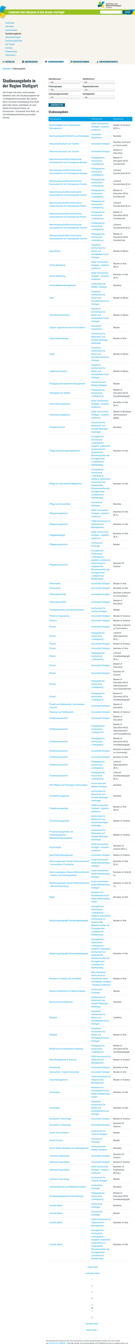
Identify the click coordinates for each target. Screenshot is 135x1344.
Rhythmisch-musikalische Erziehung (66, 1009)
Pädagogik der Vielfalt (59, 353)
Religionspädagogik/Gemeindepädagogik (68, 880)
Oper (51, 258)
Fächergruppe (55, 46)
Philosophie (54, 543)
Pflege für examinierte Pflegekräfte (65, 444)
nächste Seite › (92, 1284)
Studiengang (55, 79)
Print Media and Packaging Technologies (68, 745)
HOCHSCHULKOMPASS (57, 1303)
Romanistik (54, 1027)
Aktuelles (10, 21)
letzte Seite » (92, 1290)
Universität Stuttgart (100, 104)
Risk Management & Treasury (63, 1020)
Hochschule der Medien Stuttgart (99, 245)
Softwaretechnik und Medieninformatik (67, 1147)
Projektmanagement (58, 768)
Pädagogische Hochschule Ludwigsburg (98, 121)
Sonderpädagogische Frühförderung (66, 1156)
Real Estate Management (61, 815)
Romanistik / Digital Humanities (64, 1032)
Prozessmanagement (59, 781)
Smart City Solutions (59, 1092)
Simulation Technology (60, 1079)
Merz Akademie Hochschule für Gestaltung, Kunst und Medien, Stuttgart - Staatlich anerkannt (101, 938)
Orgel (51, 314)
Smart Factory (56, 1100)
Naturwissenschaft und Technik (64, 104)
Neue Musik (54, 211)
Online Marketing (57, 225)
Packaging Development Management (67, 344)
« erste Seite (92, 1227)
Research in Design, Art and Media (65, 938)
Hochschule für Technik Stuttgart (99, 570)
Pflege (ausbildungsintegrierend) (64, 411)
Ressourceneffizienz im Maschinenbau (67, 951)
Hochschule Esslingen (96, 464)
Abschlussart (55, 39)
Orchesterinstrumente (59, 275)
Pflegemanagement (58, 473)
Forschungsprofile (108, 21)
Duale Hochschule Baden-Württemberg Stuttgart (100, 823)
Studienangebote (56, 21)
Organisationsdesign (59, 298)
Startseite (6, 28)
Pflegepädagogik (57, 495)
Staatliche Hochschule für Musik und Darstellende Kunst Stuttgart (100, 211)
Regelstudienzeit (90, 46)
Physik (52, 587)
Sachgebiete (89, 54)
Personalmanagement (59, 364)
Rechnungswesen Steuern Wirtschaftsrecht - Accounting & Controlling (69, 823)
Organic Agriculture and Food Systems (67, 287)
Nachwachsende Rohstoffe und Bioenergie (69, 96)
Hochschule (96, 79)
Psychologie (55, 807)
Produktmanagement (59, 756)
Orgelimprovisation (58, 331)
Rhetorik (53, 977)
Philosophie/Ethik (57, 554)
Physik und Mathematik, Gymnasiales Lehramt (67, 666)
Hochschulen (31, 21)
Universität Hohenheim (96, 96)
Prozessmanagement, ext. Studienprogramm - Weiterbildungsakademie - (61, 795)
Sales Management (58, 1040)
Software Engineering (59, 1116)
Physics (53, 580)
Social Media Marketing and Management (68, 1108)
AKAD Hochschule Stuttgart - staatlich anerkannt (100, 86)
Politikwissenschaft (58, 678)
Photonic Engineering (59, 576)
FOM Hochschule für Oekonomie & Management (100, 484)
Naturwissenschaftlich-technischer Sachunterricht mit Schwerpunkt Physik (67, 164)
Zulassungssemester (58, 54)
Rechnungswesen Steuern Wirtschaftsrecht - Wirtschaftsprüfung (69, 845)
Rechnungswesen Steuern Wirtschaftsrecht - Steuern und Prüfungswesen (69, 834)
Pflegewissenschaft (58, 504)
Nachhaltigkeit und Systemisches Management (64, 87)
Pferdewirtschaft (57, 387)
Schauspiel (54, 1052)
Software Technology (59, 1139)
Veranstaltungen (81, 21)
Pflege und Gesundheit (59, 464)
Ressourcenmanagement (61, 962)
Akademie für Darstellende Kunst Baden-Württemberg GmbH (100, 857)
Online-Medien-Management (62, 245)
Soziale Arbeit (55, 1165)
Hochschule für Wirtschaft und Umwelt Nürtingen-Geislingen (99, 298)
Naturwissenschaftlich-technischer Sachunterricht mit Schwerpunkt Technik (68, 186)
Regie (52, 857)
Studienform (89, 39)
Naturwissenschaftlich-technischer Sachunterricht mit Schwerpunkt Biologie (68, 121)
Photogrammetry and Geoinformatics (66, 570)
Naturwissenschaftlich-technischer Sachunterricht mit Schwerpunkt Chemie (68, 143)
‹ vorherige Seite (92, 1233)
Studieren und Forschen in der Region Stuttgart (43, 12)
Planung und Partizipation (61, 672)
